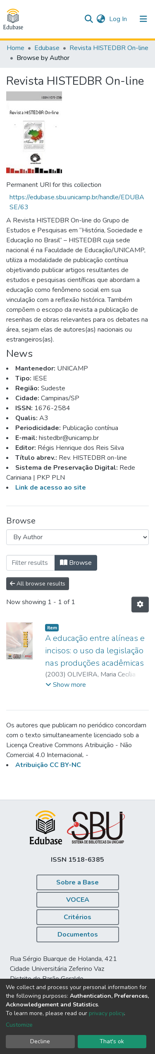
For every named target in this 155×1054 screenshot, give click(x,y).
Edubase (47, 48)
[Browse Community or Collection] (77, 537)
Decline (40, 1041)
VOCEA (77, 899)
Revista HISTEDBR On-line (108, 48)
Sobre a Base (77, 882)
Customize (19, 1025)
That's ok (112, 1041)
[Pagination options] (140, 604)
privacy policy (106, 1013)
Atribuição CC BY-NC (48, 765)
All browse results (37, 584)
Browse (76, 562)
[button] (100, 19)
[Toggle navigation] (143, 19)
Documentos (77, 934)
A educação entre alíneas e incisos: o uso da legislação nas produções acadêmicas (95, 651)
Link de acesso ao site (50, 487)
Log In (119, 19)
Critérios (77, 917)
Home (15, 48)
